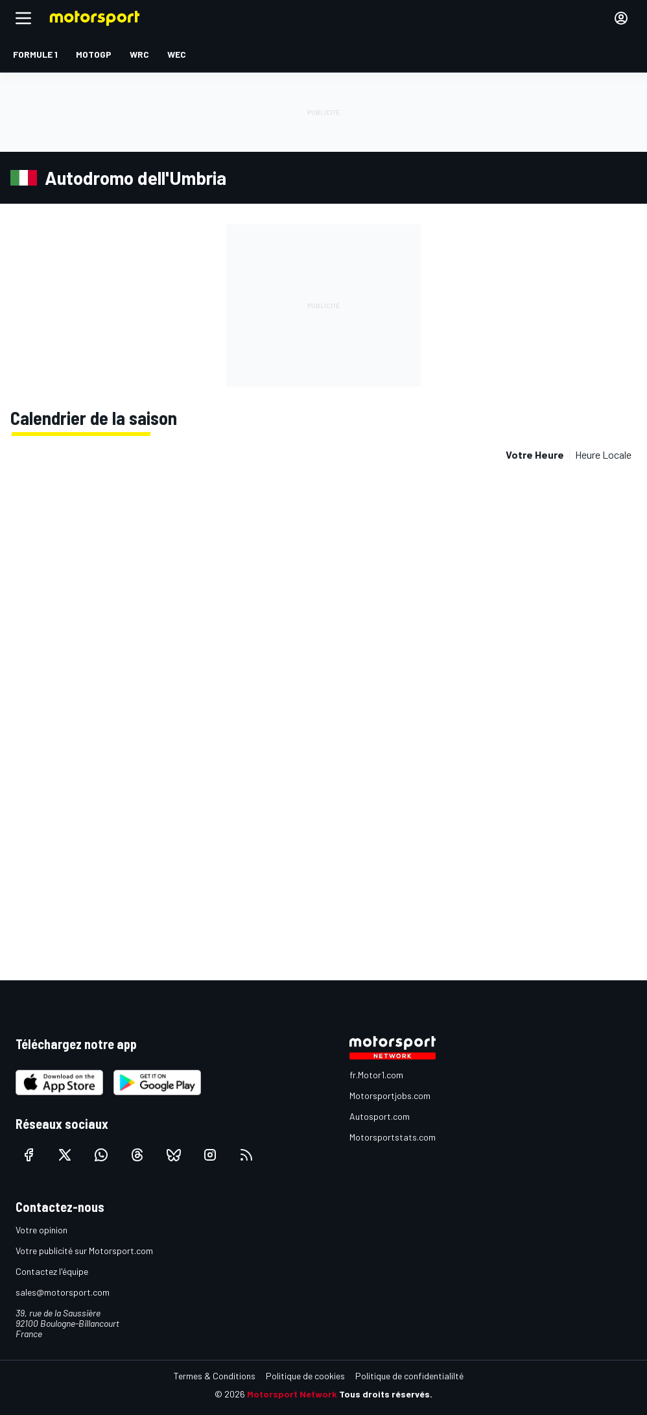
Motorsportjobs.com (389, 1095)
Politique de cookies (305, 1375)
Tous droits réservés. (385, 1393)
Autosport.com (379, 1116)
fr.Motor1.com (376, 1074)
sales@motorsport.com (63, 1292)
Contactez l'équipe (52, 1271)
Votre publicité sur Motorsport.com (84, 1250)
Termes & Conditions (214, 1375)
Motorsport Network (292, 1393)
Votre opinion (41, 1229)
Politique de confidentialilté (409, 1375)
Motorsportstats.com (392, 1137)
